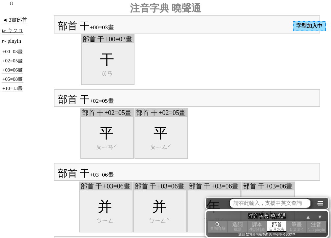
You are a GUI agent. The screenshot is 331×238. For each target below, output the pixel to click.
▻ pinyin (11, 41)
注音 (316, 227)
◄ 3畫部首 (14, 20)
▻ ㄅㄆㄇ (12, 30)
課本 (257, 227)
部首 (277, 227)
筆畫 (296, 227)
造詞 (237, 227)
